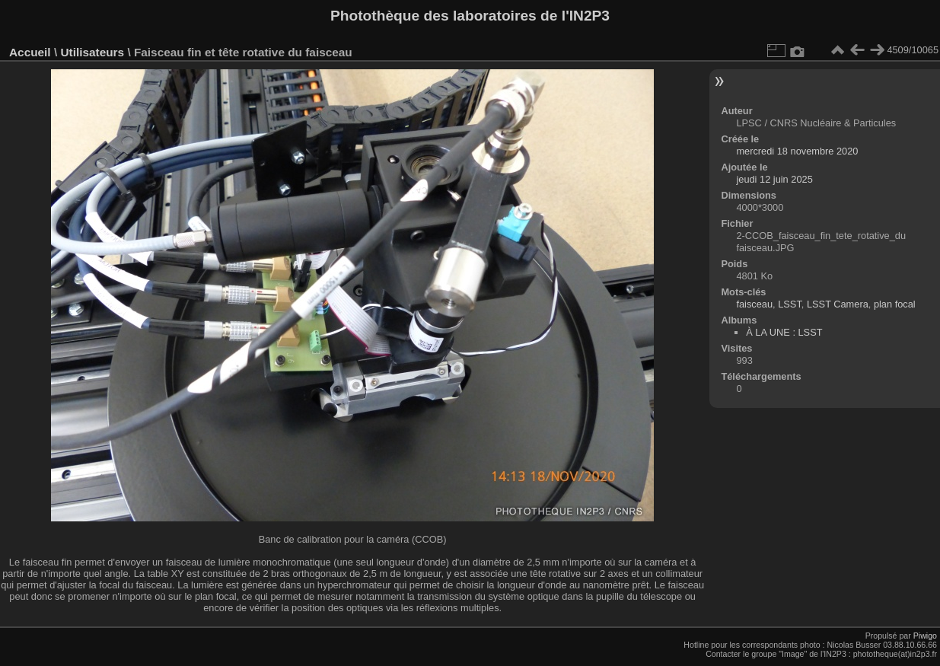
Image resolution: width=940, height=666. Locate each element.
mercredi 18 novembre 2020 (797, 151)
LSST (789, 304)
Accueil (30, 52)
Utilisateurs (92, 52)
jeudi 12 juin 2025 (774, 179)
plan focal (895, 304)
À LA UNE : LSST (784, 332)
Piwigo (925, 635)
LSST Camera (837, 304)
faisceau (754, 304)
